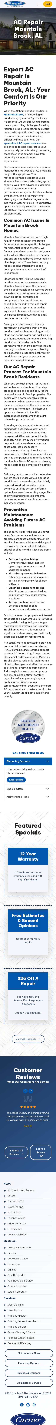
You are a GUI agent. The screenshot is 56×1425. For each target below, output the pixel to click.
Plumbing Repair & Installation (23, 1321)
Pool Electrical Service (20, 1280)
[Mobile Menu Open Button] (39, 4)
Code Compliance (17, 1258)
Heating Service (16, 1217)
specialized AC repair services (23, 143)
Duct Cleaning (15, 1206)
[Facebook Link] (22, 1405)
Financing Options (18, 761)
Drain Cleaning (15, 1304)
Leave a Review (40, 1152)
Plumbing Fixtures (17, 1315)
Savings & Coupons (28, 1372)
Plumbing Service (17, 1326)
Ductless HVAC (15, 1201)
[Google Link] (28, 1405)
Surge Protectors (17, 1291)
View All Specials (28, 1039)
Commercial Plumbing (19, 1343)
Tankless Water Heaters (20, 1337)
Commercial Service (29, 1382)
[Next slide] (30, 1091)
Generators (13, 1264)
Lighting (11, 1269)
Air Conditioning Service (20, 1190)
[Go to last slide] (25, 1091)
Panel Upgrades (16, 1275)
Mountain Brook (13, 114)
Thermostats (14, 1229)
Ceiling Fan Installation (19, 1247)
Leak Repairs (14, 1310)
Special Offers (15, 788)
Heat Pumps (14, 1212)
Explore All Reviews (16, 1152)
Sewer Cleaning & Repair (21, 1332)
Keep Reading (16, 779)
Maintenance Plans (18, 796)
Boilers (11, 1195)
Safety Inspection (17, 1286)
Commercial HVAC (17, 1234)
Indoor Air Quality (17, 1223)
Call (48, 4)
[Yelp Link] (34, 1405)
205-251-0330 (28, 1396)
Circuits (11, 1253)
